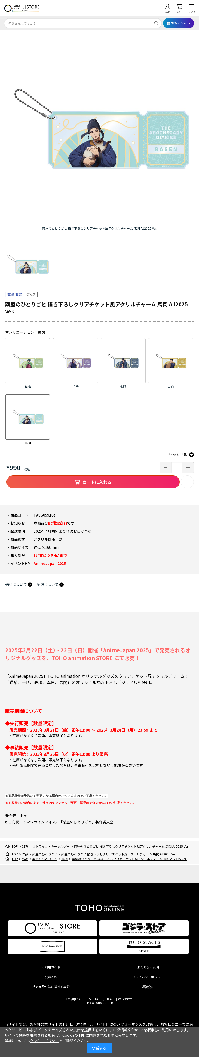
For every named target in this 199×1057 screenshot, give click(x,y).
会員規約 (51, 977)
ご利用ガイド (51, 967)
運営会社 (148, 986)
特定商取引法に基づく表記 (51, 986)
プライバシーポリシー (148, 977)
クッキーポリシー (44, 1040)
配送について (48, 584)
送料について (16, 584)
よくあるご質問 (148, 967)
